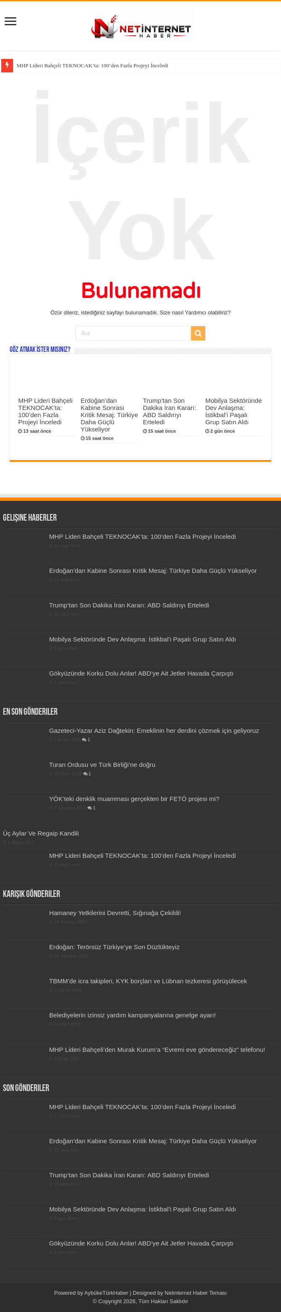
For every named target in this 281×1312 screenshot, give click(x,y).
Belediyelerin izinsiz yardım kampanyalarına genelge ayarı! (132, 1015)
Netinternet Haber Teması (195, 1293)
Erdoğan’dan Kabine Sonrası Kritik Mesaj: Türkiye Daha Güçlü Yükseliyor (109, 415)
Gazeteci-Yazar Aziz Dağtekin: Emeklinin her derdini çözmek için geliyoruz (154, 730)
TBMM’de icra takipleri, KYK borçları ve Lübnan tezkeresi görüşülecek (148, 981)
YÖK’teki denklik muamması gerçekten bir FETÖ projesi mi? (134, 798)
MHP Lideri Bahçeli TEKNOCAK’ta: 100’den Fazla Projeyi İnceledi (92, 65)
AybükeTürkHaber (106, 1293)
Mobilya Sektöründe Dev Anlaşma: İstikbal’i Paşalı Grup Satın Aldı (233, 411)
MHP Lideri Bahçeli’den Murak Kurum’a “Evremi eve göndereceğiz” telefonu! (157, 1049)
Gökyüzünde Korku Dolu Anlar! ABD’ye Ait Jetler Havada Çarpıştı (141, 673)
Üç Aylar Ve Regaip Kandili (41, 833)
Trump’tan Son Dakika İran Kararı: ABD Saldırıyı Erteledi (169, 411)
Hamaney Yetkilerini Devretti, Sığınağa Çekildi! (115, 912)
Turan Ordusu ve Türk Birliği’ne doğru (102, 764)
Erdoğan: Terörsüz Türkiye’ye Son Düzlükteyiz (114, 946)
